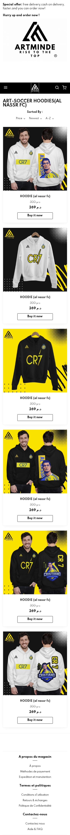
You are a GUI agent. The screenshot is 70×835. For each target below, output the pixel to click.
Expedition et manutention (35, 777)
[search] (57, 88)
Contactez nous (35, 823)
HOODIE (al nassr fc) (35, 196)
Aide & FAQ (35, 829)
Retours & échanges (35, 800)
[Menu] (5, 88)
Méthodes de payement (35, 771)
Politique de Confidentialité (35, 806)
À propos (35, 766)
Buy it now (35, 215)
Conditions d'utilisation (35, 795)
